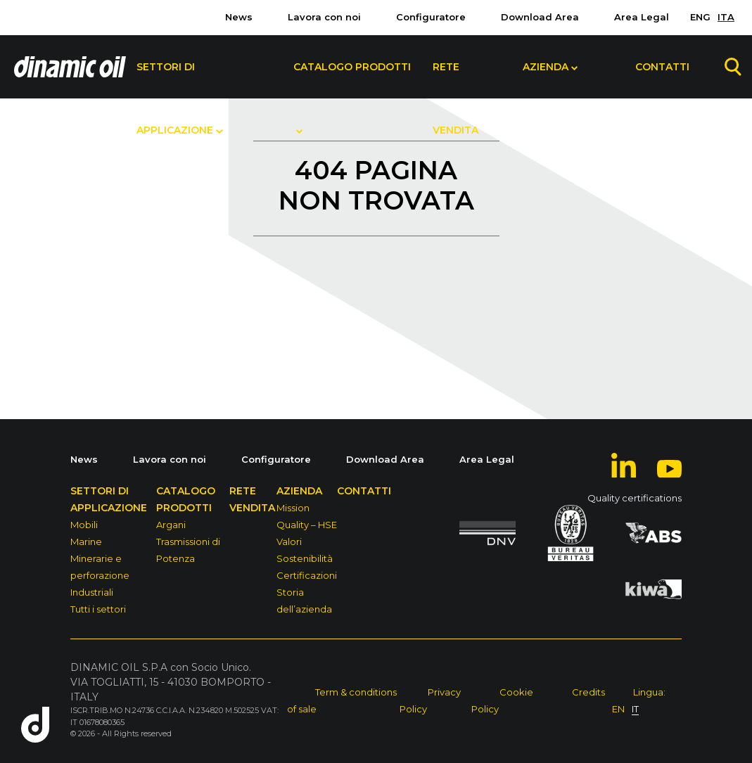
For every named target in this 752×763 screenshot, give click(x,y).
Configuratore (431, 17)
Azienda (545, 66)
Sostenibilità (304, 558)
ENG (700, 17)
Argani (171, 524)
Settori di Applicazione (174, 79)
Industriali (91, 592)
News (239, 17)
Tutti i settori (98, 609)
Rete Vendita (455, 79)
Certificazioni (306, 575)
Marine (86, 541)
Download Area (540, 17)
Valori (289, 541)
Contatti (662, 66)
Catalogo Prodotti (352, 66)
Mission (293, 507)
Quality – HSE (306, 524)
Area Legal (641, 17)
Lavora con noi (324, 17)
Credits (588, 692)
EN (618, 708)
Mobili (84, 524)
